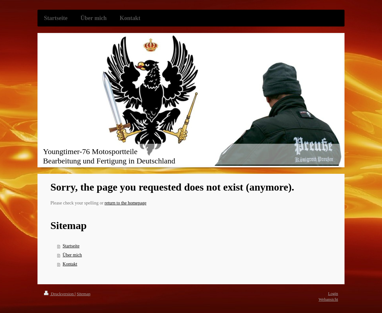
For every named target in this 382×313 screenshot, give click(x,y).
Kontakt (70, 264)
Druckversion (59, 293)
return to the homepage (125, 203)
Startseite (71, 246)
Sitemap (83, 293)
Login (333, 293)
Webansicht (328, 299)
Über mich (72, 255)
